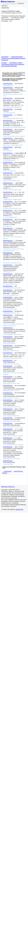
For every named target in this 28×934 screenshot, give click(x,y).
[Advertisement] (14, 39)
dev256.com (19, 509)
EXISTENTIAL (8, 83)
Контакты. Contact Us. (8, 486)
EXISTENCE (8, 471)
